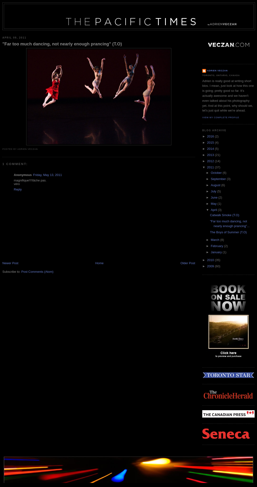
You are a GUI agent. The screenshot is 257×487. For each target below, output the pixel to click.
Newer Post (10, 263)
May (214, 203)
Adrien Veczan (217, 70)
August (216, 185)
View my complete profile (220, 117)
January (217, 252)
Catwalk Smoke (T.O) (224, 215)
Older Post (188, 263)
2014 (211, 149)
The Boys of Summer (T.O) (228, 232)
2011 (211, 167)
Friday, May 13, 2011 (47, 175)
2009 (211, 266)
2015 (211, 142)
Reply (18, 189)
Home (99, 263)
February (217, 246)
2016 (211, 136)
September (219, 179)
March (215, 240)
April (214, 210)
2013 (211, 155)
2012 (211, 161)
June (214, 197)
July (214, 191)
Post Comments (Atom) (37, 271)
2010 (211, 260)
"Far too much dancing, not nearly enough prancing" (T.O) (62, 44)
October (217, 173)
